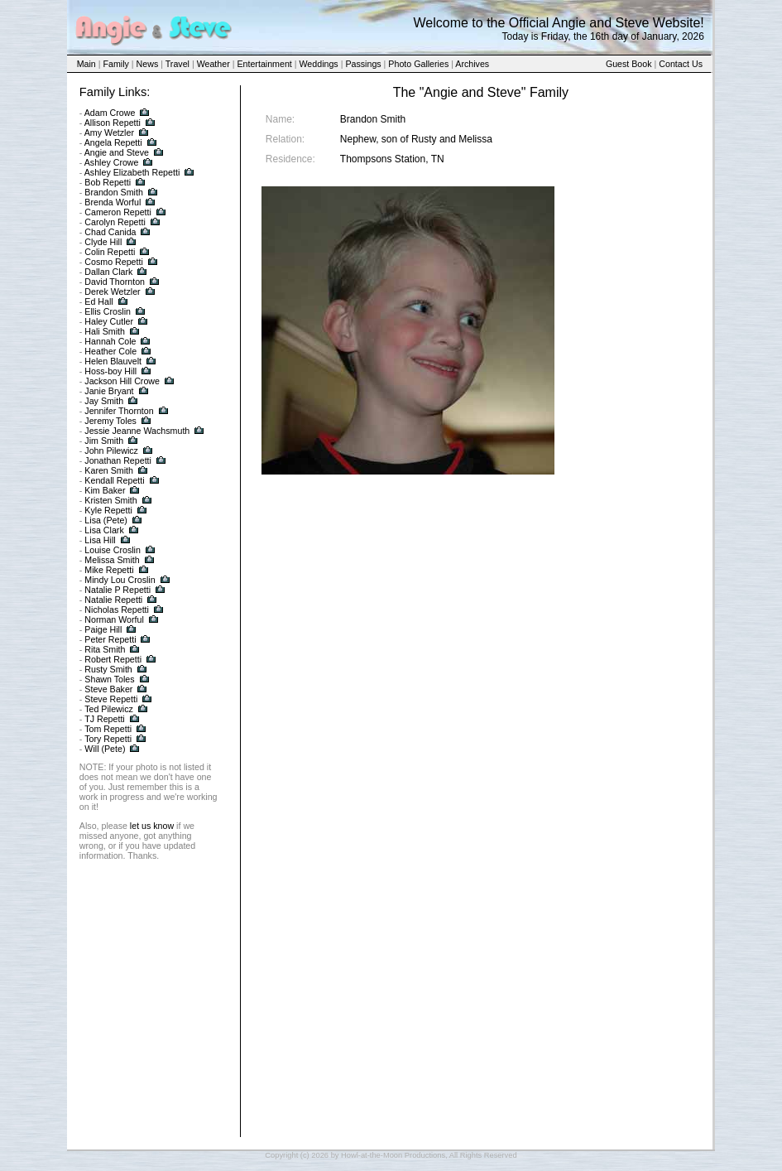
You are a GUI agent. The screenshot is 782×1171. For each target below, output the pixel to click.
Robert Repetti (113, 659)
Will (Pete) (104, 749)
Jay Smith (103, 401)
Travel (178, 64)
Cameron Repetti (117, 212)
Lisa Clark (103, 530)
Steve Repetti (110, 699)
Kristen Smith (110, 500)
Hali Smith (104, 331)
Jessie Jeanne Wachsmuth (137, 431)
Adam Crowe (110, 113)
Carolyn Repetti (114, 222)
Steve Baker (108, 689)
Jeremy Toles (110, 421)
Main (86, 64)
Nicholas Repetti (116, 609)
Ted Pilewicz (108, 709)
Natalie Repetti (113, 600)
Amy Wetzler (109, 132)
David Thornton (114, 282)
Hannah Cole (110, 341)
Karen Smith (108, 470)
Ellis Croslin (107, 311)
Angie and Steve (116, 152)
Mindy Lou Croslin (119, 580)
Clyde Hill (103, 242)
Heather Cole (110, 351)
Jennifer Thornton (118, 411)
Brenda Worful (112, 202)
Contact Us (681, 64)
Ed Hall (98, 301)
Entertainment (264, 64)
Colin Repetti (109, 252)
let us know (152, 826)
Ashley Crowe (111, 162)
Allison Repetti (112, 123)
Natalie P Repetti (117, 590)
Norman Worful (113, 619)
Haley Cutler (108, 321)
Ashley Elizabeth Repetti (132, 172)
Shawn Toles (109, 679)
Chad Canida (110, 232)
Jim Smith (103, 441)
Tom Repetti (108, 729)
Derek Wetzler (112, 291)
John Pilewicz (111, 450)
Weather (213, 64)
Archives (472, 64)
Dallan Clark (108, 272)
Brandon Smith (113, 192)
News (148, 64)
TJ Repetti (104, 719)
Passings (363, 64)
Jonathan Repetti (117, 460)
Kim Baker (104, 490)
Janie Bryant (108, 391)
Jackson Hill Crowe (122, 381)
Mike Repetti (108, 570)
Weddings (319, 64)
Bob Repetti (107, 182)
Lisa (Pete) (105, 520)
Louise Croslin (112, 550)
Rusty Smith (108, 669)
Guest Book (629, 64)
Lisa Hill (99, 540)
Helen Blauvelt (113, 361)
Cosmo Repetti (113, 262)
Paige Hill (103, 629)
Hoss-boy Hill (110, 371)
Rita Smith (104, 649)
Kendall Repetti (114, 480)
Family (115, 64)
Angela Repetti (113, 142)
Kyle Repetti (108, 510)
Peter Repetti (110, 639)
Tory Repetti (108, 739)
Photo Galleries (418, 64)
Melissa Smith (111, 560)
